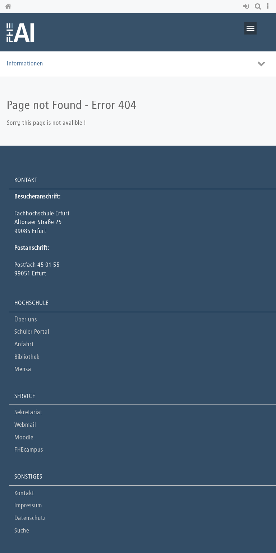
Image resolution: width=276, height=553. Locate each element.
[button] (247, 6)
